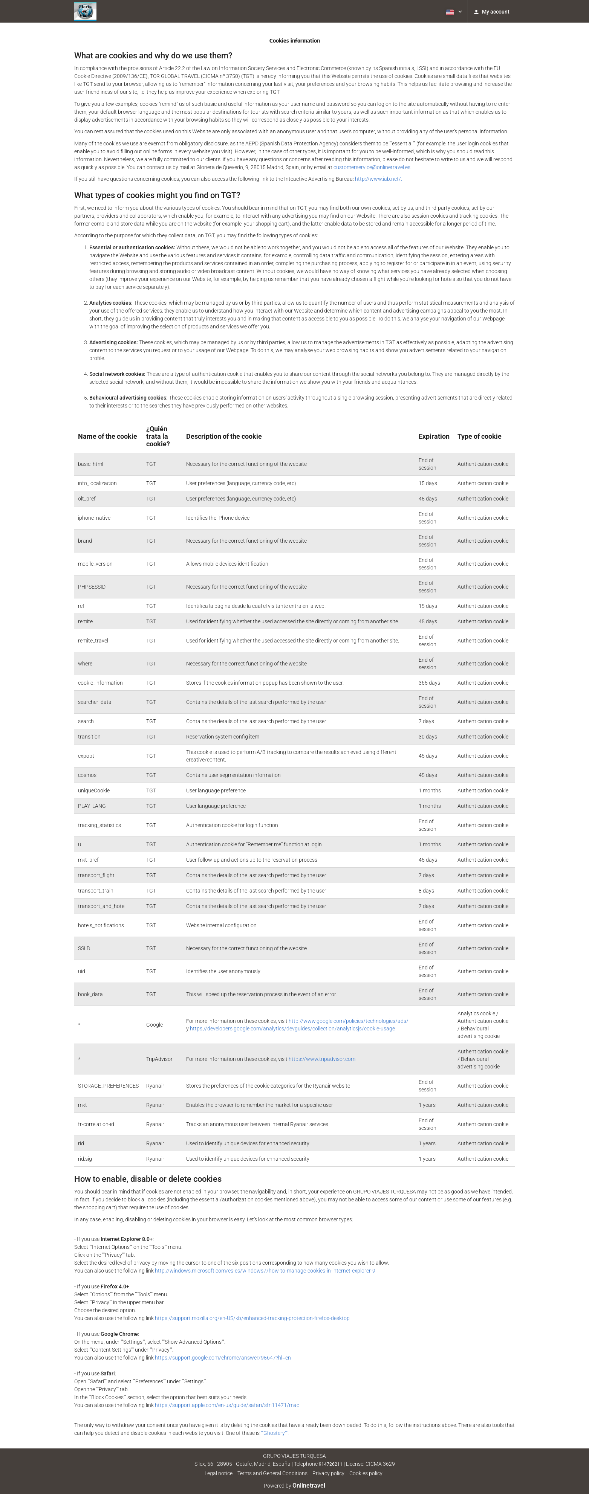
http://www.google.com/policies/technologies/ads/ (348, 1021)
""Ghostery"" (274, 1433)
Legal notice (219, 1473)
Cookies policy (365, 1473)
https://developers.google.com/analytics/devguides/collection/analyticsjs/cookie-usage (292, 1029)
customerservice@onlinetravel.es (372, 167)
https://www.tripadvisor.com (322, 1059)
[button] (453, 11)
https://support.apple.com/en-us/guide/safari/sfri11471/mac (227, 1405)
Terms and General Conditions (272, 1473)
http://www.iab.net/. (378, 179)
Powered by (294, 1486)
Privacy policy (328, 1473)
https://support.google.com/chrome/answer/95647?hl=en (223, 1358)
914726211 (331, 1464)
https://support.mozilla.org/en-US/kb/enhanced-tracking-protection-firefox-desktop (252, 1318)
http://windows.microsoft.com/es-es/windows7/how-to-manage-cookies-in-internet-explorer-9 (265, 1271)
